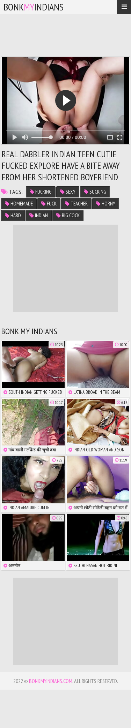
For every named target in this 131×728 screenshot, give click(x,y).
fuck (49, 203)
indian (38, 215)
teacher (76, 203)
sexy (67, 191)
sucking (95, 191)
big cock (68, 215)
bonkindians (33, 6)
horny (105, 203)
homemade (19, 203)
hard (13, 215)
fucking (41, 191)
